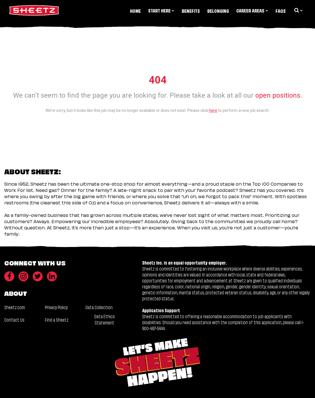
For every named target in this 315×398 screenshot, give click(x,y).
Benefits (191, 10)
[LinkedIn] (52, 276)
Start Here (161, 10)
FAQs (280, 10)
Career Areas (252, 10)
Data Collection (99, 307)
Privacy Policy (56, 307)
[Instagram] (23, 276)
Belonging (218, 10)
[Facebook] (9, 276)
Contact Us (14, 319)
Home (135, 10)
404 (158, 80)
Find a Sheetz (57, 319)
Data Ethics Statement (104, 319)
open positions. (278, 95)
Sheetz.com (14, 307)
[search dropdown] (297, 10)
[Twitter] (38, 276)
